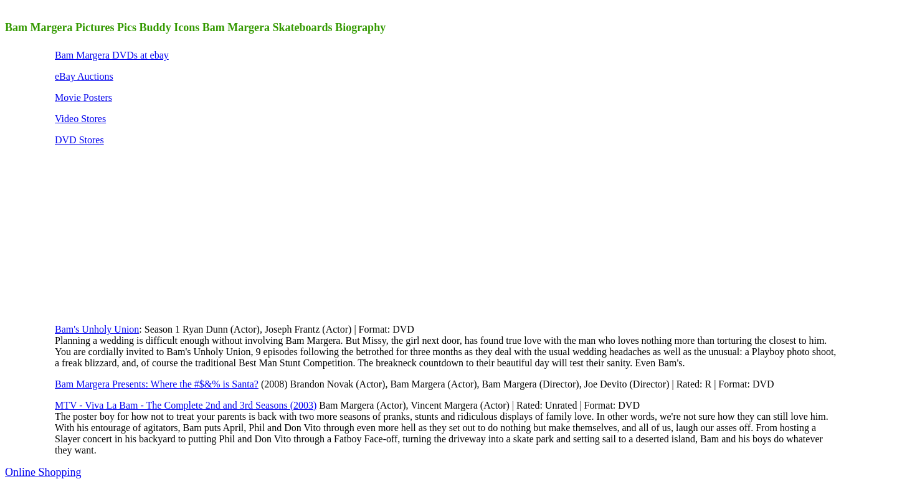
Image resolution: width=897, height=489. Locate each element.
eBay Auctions (84, 76)
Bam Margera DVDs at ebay (112, 55)
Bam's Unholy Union (97, 329)
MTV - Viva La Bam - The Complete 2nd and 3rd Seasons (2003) (185, 405)
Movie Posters (83, 97)
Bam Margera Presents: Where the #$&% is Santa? (157, 384)
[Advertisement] (148, 233)
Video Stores (80, 118)
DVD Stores (79, 140)
